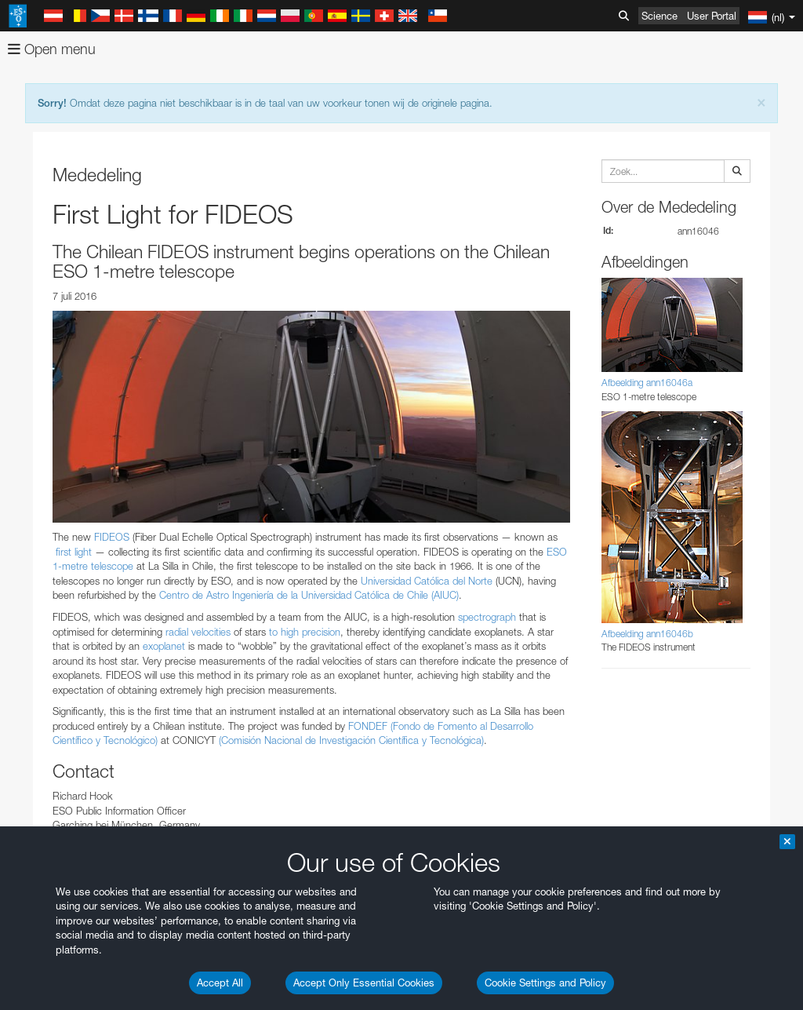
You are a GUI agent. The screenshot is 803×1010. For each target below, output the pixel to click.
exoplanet (164, 646)
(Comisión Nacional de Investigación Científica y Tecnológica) (351, 740)
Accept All (220, 982)
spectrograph (487, 617)
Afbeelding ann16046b (647, 634)
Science (659, 15)
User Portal (711, 15)
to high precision (304, 631)
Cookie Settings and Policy (545, 982)
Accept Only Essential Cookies (363, 982)
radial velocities (198, 631)
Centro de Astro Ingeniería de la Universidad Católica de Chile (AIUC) (309, 595)
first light (74, 551)
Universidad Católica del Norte (426, 580)
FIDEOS (111, 537)
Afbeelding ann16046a (646, 382)
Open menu (52, 49)
